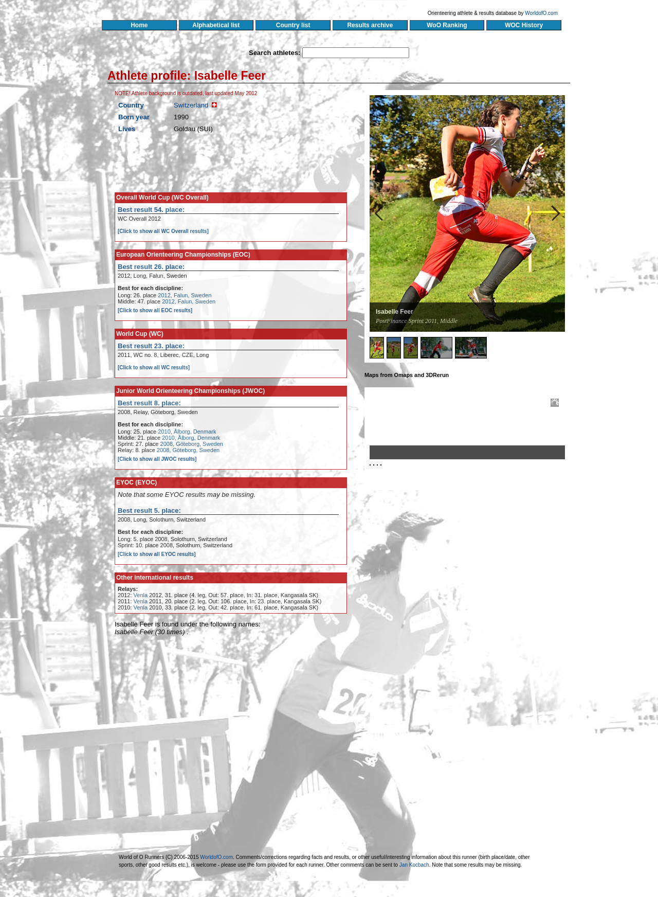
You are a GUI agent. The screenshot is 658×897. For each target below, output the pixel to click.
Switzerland (191, 105)
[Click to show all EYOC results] (157, 554)
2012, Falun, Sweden (184, 295)
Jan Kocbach (414, 865)
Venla (141, 595)
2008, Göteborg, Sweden (191, 444)
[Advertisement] (471, 588)
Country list (293, 25)
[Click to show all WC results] (154, 367)
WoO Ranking (447, 25)
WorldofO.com (541, 13)
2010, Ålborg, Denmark (187, 431)
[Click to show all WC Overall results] (163, 231)
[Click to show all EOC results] (155, 310)
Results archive (370, 25)
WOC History (523, 25)
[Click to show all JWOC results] (157, 459)
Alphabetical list (216, 25)
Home (139, 25)
